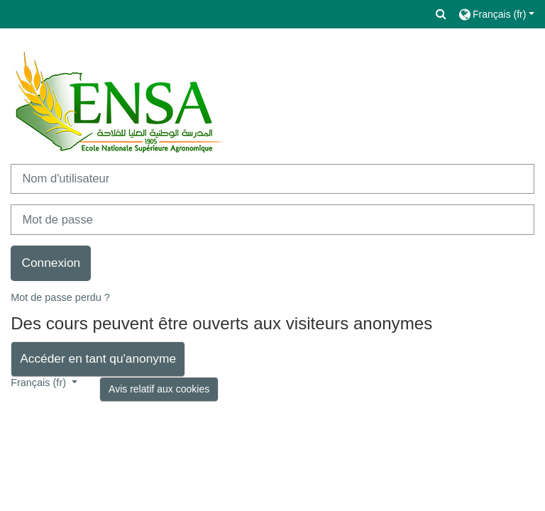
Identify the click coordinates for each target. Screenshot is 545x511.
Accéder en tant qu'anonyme (98, 358)
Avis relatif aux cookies (159, 389)
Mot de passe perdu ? (60, 297)
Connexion (50, 263)
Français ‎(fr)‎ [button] (40, 382)
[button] (441, 14)
